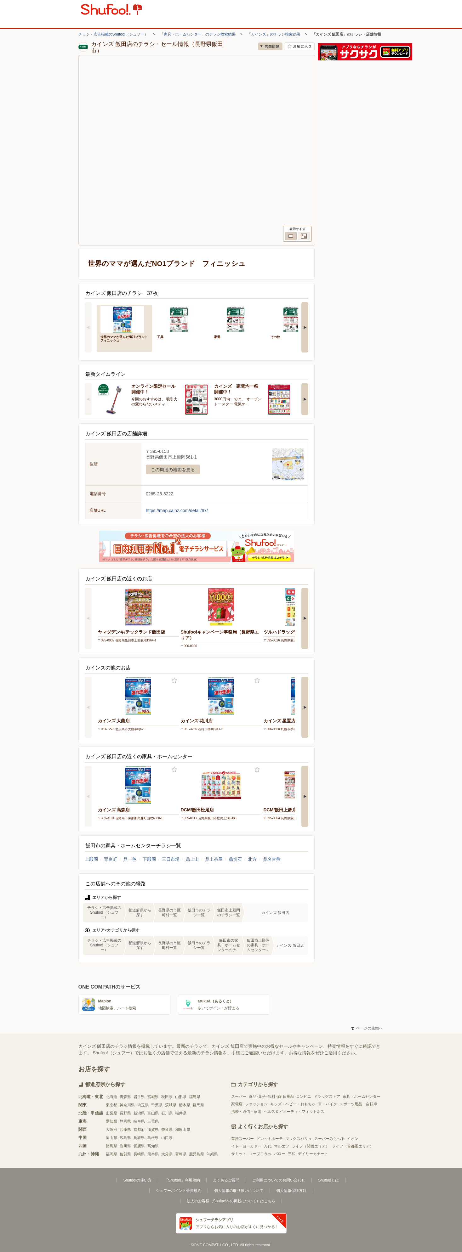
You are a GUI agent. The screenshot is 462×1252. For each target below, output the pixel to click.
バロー (279, 1154)
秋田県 (167, 1097)
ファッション (256, 1104)
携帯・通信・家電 (246, 1111)
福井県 (180, 1113)
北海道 (111, 1097)
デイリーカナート (313, 1154)
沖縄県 (212, 1154)
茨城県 (170, 1105)
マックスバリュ (298, 1138)
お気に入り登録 (174, 681)
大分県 (167, 1154)
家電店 (236, 1104)
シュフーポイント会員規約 (178, 1190)
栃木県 (184, 1105)
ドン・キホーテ (269, 1138)
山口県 (167, 1138)
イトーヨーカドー (246, 1146)
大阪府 (111, 1129)
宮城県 (153, 1097)
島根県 (153, 1138)
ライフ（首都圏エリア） (353, 1146)
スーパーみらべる (329, 1138)
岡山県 (111, 1138)
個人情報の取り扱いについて (238, 1190)
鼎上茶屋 (214, 859)
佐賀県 (125, 1154)
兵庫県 (125, 1129)
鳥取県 (139, 1138)
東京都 (111, 1105)
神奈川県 (127, 1105)
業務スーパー (242, 1138)
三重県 (153, 1121)
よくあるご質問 (226, 1180)
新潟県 (139, 1113)
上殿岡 (91, 859)
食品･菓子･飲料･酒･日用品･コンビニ (280, 1096)
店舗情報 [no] (270, 46)
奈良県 (167, 1129)
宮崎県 (180, 1154)
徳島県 (111, 1146)
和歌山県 (182, 1129)
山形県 (180, 1097)
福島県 (194, 1097)
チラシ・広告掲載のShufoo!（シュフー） (113, 34)
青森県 (125, 1097)
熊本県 (153, 1154)
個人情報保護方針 (291, 1190)
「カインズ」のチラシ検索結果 (273, 34)
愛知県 (111, 1121)
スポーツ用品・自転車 (358, 1104)
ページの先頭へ (366, 1028)
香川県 (125, 1146)
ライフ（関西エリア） (310, 1146)
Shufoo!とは (328, 1180)
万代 (267, 1146)
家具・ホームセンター (361, 1096)
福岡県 (111, 1154)
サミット (238, 1154)
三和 (291, 1154)
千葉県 (157, 1105)
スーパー (238, 1096)
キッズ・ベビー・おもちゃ (293, 1104)
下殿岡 (149, 859)
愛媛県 (139, 1146)
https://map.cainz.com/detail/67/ (177, 510)
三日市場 (171, 859)
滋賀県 (153, 1129)
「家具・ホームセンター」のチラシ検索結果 (198, 34)
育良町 (110, 859)
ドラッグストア (327, 1096)
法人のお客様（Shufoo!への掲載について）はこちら (231, 1201)
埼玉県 (143, 1105)
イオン (352, 1138)
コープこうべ (260, 1154)
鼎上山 (192, 859)
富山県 (153, 1113)
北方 (252, 859)
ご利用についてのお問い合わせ (278, 1180)
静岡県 (125, 1121)
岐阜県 (139, 1121)
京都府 (139, 1129)
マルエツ (281, 1146)
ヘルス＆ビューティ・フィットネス (294, 1111)
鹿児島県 (196, 1154)
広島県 (125, 1138)
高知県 (153, 1146)
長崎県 (139, 1154)
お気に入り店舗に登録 (299, 46)
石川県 (167, 1113)
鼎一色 (129, 859)
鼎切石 (235, 859)
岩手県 (139, 1097)
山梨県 (111, 1113)
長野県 (125, 1113)
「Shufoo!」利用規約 (182, 1180)
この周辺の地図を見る (173, 469)
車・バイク (327, 1104)
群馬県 (198, 1105)
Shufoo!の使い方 (137, 1180)
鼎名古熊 (272, 859)
